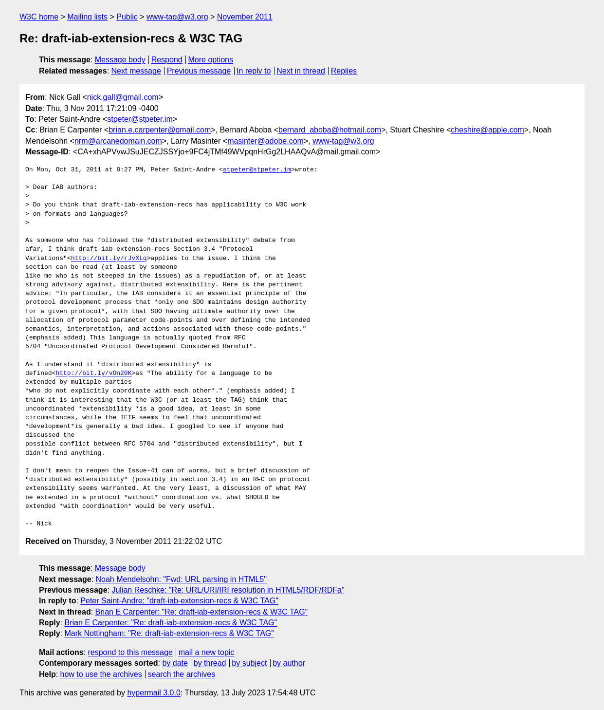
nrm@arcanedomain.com (118, 141)
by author (289, 663)
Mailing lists (87, 17)
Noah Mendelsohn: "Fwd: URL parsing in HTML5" (181, 579)
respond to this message (130, 652)
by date (174, 663)
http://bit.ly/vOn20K (93, 373)
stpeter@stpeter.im (140, 119)
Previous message (199, 71)
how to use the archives (101, 674)
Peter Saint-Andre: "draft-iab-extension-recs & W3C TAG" (179, 601)
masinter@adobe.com (265, 141)
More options (211, 60)
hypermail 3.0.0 (153, 693)
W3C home (38, 17)
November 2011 (245, 17)
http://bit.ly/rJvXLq (109, 258)
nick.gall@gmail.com (123, 97)
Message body (120, 60)
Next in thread (300, 71)
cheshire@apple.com (487, 130)
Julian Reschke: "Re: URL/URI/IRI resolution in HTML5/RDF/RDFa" (227, 590)
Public (127, 17)
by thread (210, 663)
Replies (344, 71)
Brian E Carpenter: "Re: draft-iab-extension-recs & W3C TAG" (201, 612)
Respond (167, 60)
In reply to (254, 71)
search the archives (182, 674)
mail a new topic (207, 652)
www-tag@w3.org (177, 17)
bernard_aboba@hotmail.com (329, 130)
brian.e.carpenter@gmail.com (160, 130)
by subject (249, 663)
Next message (136, 71)
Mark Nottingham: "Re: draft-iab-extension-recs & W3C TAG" (169, 633)
